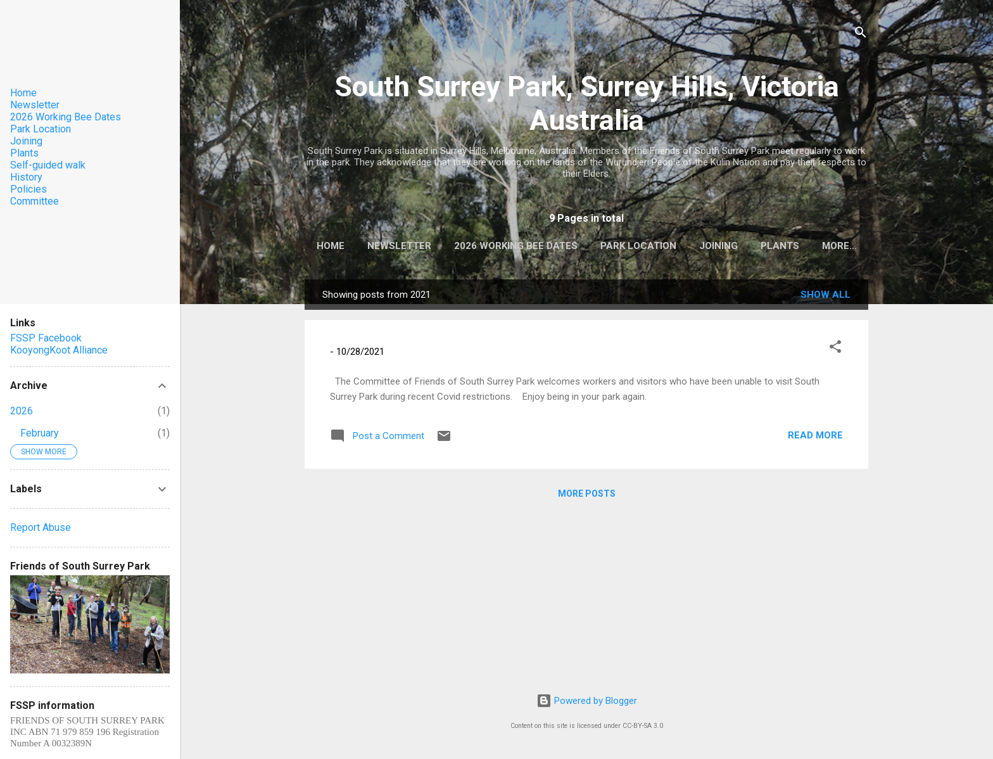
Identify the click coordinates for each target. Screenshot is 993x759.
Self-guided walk (47, 165)
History (26, 177)
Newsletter (428, 246)
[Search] (860, 34)
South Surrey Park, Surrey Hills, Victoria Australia (586, 103)
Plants (808, 246)
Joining (747, 246)
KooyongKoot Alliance (59, 350)
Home (359, 246)
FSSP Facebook (46, 338)
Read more (815, 437)
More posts (587, 496)
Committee (34, 201)
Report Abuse (40, 527)
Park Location (667, 246)
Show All (825, 297)
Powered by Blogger (586, 700)
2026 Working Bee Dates (544, 246)
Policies (28, 189)
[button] (835, 351)
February (39, 433)
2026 (21, 411)
